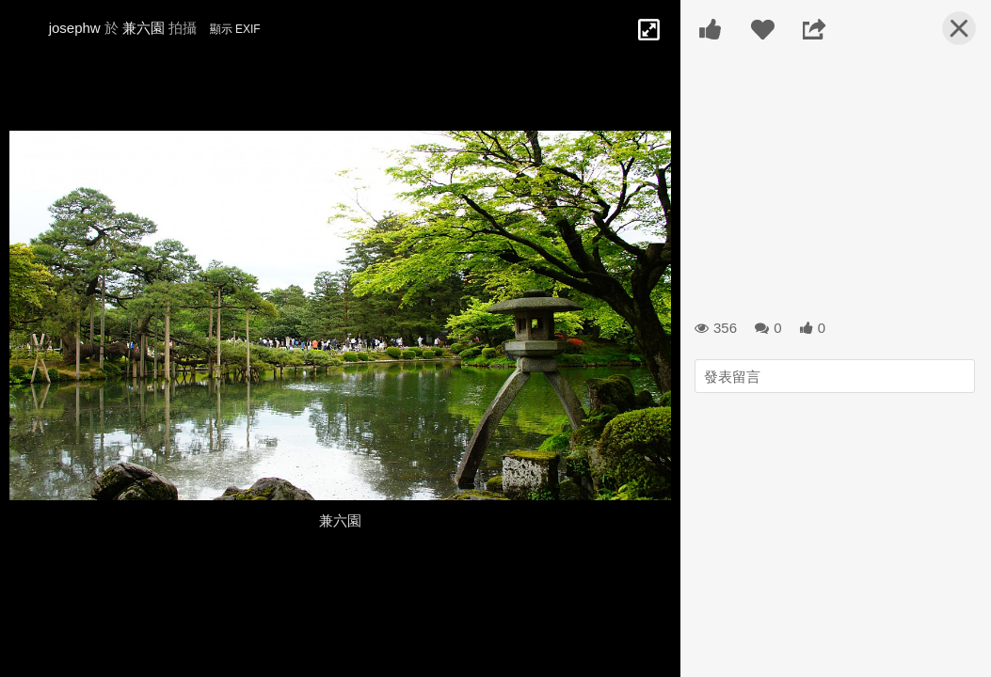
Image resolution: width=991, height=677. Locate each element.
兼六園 (143, 28)
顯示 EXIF (235, 29)
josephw (75, 28)
